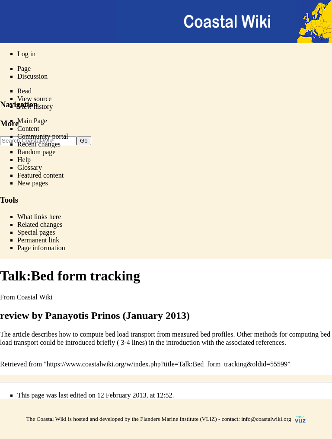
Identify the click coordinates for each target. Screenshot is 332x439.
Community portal (42, 136)
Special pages (36, 232)
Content (28, 128)
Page (24, 68)
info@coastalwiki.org (266, 419)
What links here (39, 216)
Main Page (32, 120)
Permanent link (38, 240)
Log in (26, 53)
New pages (32, 183)
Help (24, 159)
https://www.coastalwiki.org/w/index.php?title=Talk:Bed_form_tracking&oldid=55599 (167, 364)
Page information (41, 247)
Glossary (29, 167)
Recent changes (39, 144)
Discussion (32, 76)
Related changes (39, 224)
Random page (36, 152)
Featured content (40, 175)
